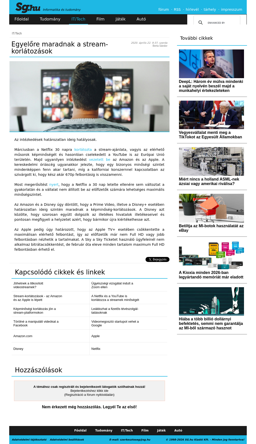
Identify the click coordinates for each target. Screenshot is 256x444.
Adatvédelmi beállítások (67, 439)
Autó (141, 19)
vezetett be (99, 160)
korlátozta (83, 150)
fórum (163, 9)
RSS (177, 9)
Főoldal (21, 19)
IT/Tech (79, 19)
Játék (121, 19)
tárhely (210, 9)
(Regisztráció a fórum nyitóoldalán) (89, 395)
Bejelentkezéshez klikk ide (89, 391)
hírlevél (192, 9)
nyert (53, 185)
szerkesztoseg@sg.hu (135, 439)
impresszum (231, 9)
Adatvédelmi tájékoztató (29, 439)
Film (100, 19)
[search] (216, 23)
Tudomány (50, 19)
